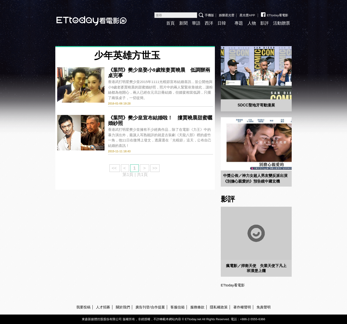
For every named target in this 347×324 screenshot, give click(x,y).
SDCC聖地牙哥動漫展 (256, 105)
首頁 (170, 23)
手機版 (209, 15)
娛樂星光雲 (226, 15)
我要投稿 (83, 307)
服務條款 (197, 307)
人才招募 (103, 307)
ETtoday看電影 (85, 17)
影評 (264, 23)
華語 (196, 23)
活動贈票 (281, 23)
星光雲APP (247, 15)
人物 (251, 23)
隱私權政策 (219, 307)
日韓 (221, 23)
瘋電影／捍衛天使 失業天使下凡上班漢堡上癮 (256, 268)
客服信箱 (177, 307)
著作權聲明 (242, 307)
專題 (238, 23)
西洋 (209, 23)
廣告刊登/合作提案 (150, 307)
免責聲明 (263, 307)
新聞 (183, 23)
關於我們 (123, 307)
